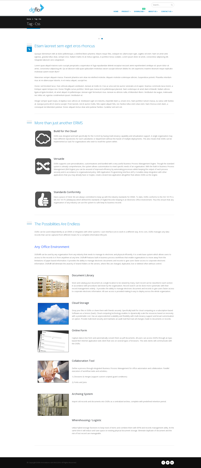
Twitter (168, 463)
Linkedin (172, 463)
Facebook (163, 463)
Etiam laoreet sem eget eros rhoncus (64, 45)
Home (116, 11)
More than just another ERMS (58, 122)
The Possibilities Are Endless (57, 223)
